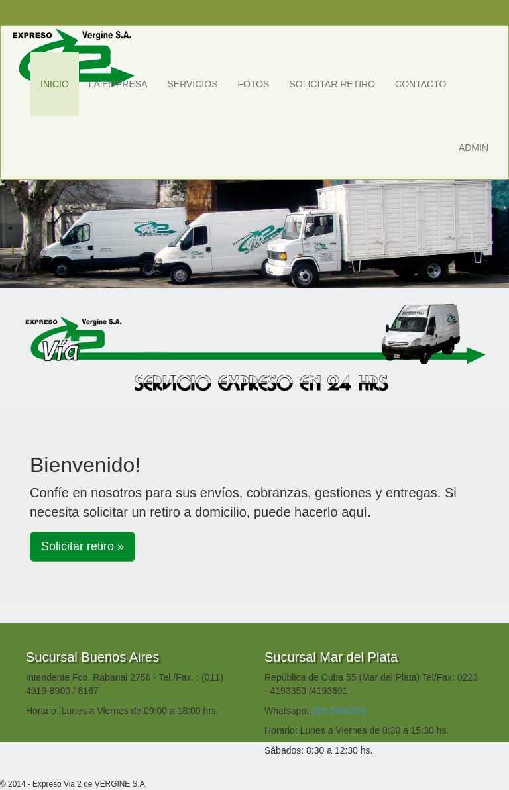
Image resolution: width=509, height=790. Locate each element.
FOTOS (253, 84)
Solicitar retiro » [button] (82, 546)
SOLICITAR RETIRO (332, 84)
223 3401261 (338, 710)
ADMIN (473, 147)
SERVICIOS (192, 84)
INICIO (54, 84)
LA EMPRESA (118, 84)
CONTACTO (420, 84)
